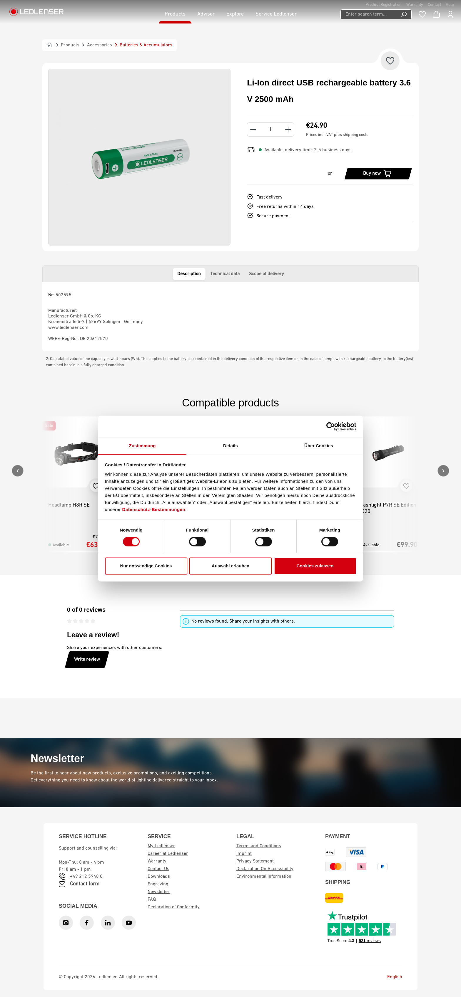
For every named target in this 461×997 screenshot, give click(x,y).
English (390, 977)
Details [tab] (230, 445)
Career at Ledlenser (168, 853)
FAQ (152, 899)
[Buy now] (378, 173)
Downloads (159, 876)
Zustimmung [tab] (142, 445)
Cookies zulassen (315, 566)
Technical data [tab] (225, 274)
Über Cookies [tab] (318, 445)
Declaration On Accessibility (264, 869)
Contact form (84, 884)
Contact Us (158, 869)
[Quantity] (271, 129)
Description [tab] (189, 274)
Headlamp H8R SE (69, 505)
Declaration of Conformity (174, 907)
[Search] (404, 14)
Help (450, 5)
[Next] (443, 471)
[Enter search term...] (368, 14)
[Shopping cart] (436, 14)
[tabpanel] (230, 316)
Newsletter (159, 892)
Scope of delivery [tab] (266, 274)
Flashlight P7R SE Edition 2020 (387, 508)
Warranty (414, 5)
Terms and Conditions (258, 846)
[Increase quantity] (288, 129)
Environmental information (263, 876)
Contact (434, 5)
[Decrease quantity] (253, 129)
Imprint (244, 853)
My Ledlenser (161, 846)
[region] (139, 157)
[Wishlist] (422, 14)
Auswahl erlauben (230, 566)
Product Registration (383, 5)
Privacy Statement (255, 861)
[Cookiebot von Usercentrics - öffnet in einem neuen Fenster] (330, 426)
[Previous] (18, 471)
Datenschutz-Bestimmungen (154, 509)
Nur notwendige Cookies (146, 566)
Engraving (158, 884)
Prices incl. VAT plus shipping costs (337, 135)
